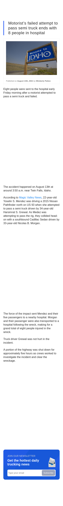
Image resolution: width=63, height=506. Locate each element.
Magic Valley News (30, 197)
